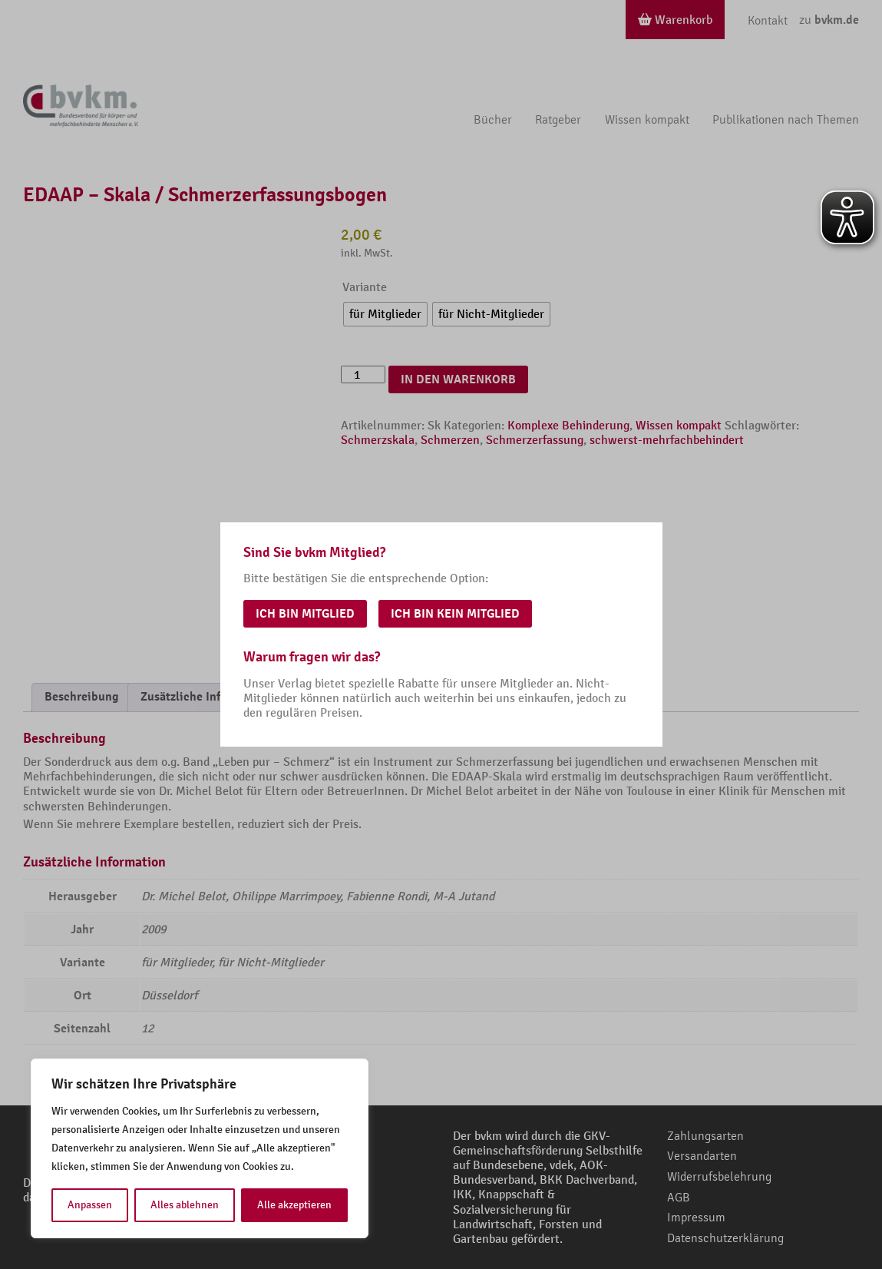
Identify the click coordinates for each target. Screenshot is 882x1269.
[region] (199, 1148)
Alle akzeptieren (294, 1204)
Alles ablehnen (184, 1204)
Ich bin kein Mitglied (455, 613)
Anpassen (90, 1204)
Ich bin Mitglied (305, 613)
